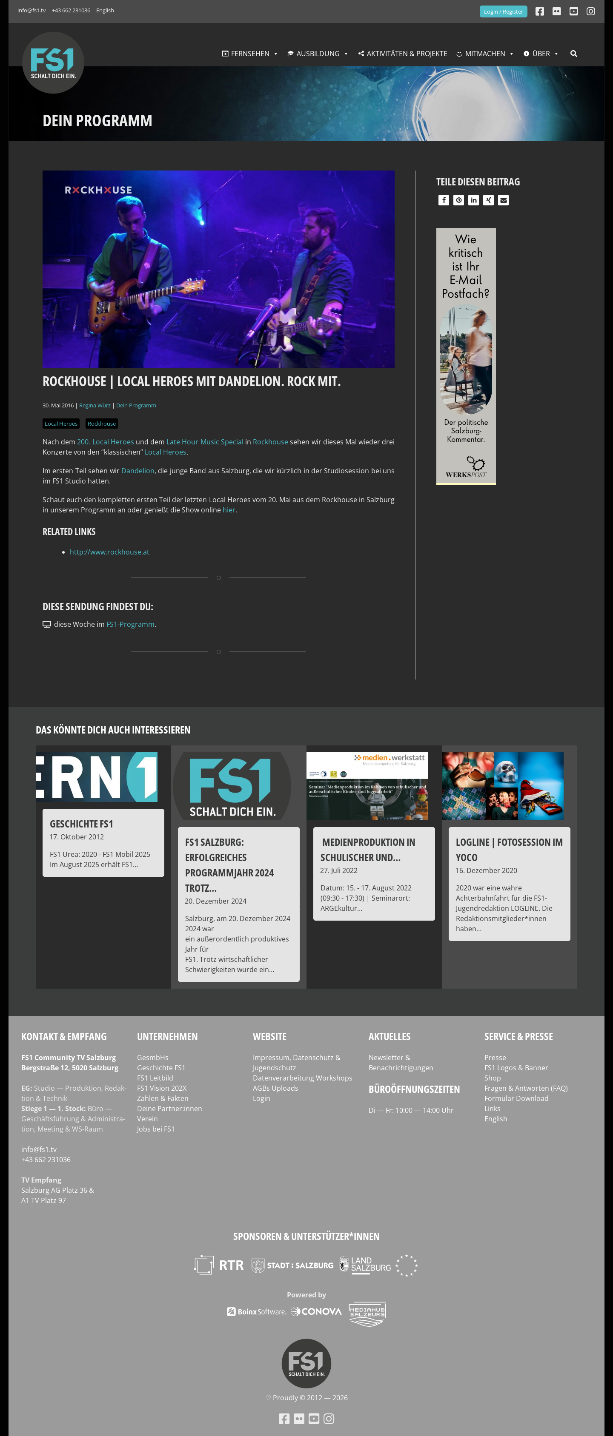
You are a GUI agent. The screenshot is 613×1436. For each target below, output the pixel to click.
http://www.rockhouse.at (109, 552)
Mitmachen (485, 53)
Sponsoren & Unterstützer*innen (306, 1236)
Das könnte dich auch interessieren (113, 729)
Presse (495, 1057)
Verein (147, 1118)
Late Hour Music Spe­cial (204, 441)
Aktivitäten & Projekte (407, 53)
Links (492, 1108)
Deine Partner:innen (169, 1108)
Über (541, 53)
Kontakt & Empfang (64, 1036)
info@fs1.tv (31, 10)
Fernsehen (250, 53)
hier (229, 510)
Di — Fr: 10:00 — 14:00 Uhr (411, 1110)
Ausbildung (318, 53)
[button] (443, 200)
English (105, 10)
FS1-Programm (130, 624)
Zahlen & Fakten (163, 1098)
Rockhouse (102, 423)
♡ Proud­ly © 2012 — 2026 (306, 1397)
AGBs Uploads (275, 1088)
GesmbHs (153, 1057)
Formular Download (516, 1098)
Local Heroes (61, 423)
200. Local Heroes (105, 441)
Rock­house (271, 441)
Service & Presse (518, 1036)
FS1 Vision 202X (161, 1088)
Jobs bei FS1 (156, 1129)
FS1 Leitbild (155, 1078)
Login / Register (503, 11)
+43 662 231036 (71, 10)
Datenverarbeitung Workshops (302, 1078)
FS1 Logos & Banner (516, 1067)
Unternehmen (167, 1036)
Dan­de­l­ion (138, 470)
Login (261, 1098)
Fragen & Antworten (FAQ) (526, 1088)
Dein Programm (136, 405)
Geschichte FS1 (161, 1067)
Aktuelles (390, 1036)
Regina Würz (95, 405)
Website (269, 1036)
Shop (492, 1078)
